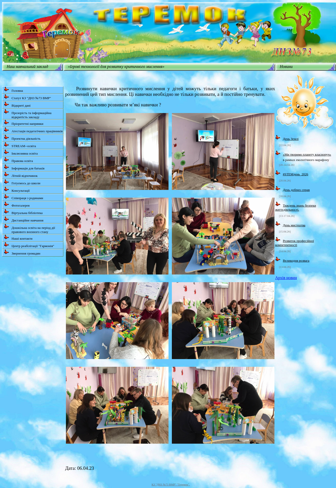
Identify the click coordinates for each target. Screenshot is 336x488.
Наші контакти (18, 237)
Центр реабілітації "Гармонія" (29, 245)
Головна (13, 90)
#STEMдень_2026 (295, 174)
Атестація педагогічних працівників (33, 130)
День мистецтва (294, 225)
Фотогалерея (16, 204)
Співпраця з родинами (23, 197)
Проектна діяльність (22, 137)
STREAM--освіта (20, 145)
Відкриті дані (17, 104)
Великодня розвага (296, 260)
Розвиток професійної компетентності (294, 243)
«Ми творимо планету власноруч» (307, 154)
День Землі (291, 139)
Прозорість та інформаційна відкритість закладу (28, 114)
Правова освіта (18, 160)
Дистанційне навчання (23, 219)
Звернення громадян (22, 252)
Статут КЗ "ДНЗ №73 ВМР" (27, 97)
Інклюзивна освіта (21, 152)
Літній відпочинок (21, 175)
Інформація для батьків (24, 167)
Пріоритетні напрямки (23, 123)
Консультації (17, 189)
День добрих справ (296, 190)
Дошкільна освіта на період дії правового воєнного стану (29, 229)
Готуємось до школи (22, 182)
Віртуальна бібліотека (23, 212)
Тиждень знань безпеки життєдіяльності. (295, 207)
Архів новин (286, 278)
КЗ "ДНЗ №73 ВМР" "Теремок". (171, 484)
